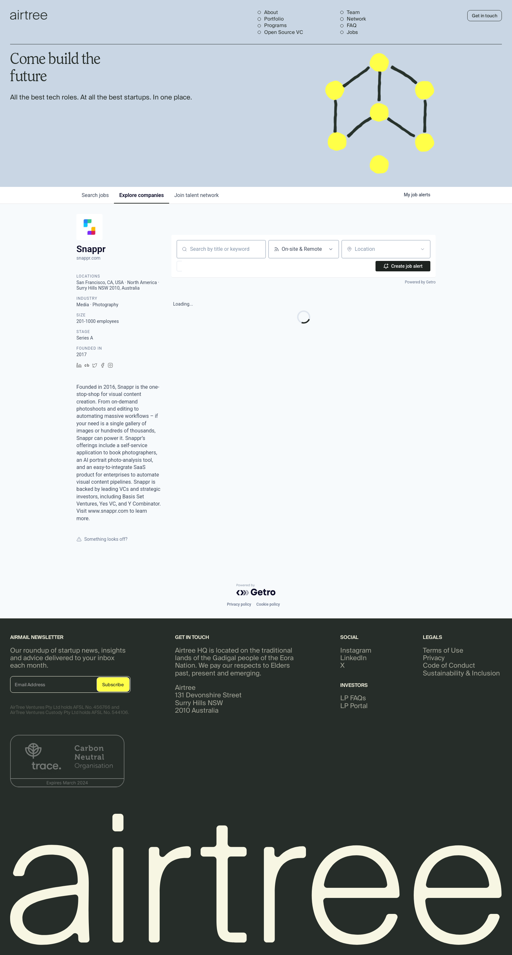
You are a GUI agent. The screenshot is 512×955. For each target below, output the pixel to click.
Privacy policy (239, 604)
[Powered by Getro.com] (256, 590)
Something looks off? (101, 539)
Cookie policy (268, 604)
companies (141, 195)
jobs (95, 195)
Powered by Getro (420, 282)
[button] (198, 266)
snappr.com (88, 258)
